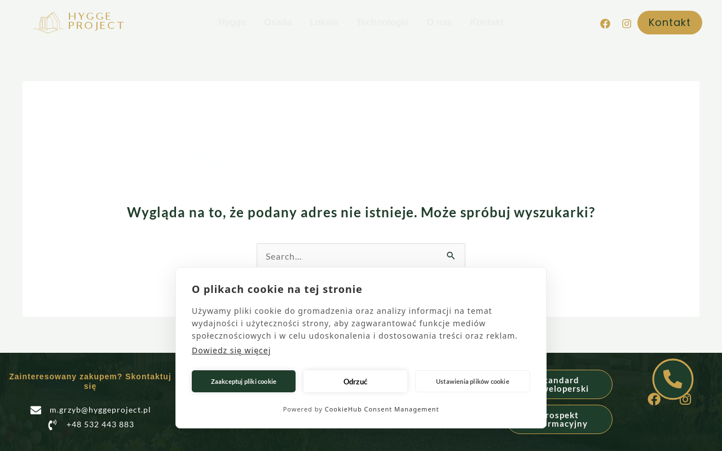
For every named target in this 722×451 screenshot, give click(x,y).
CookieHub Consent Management (382, 409)
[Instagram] (627, 24)
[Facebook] (605, 24)
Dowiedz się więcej (231, 350)
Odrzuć (355, 381)
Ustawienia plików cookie (472, 381)
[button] (672, 22)
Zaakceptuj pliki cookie (244, 381)
